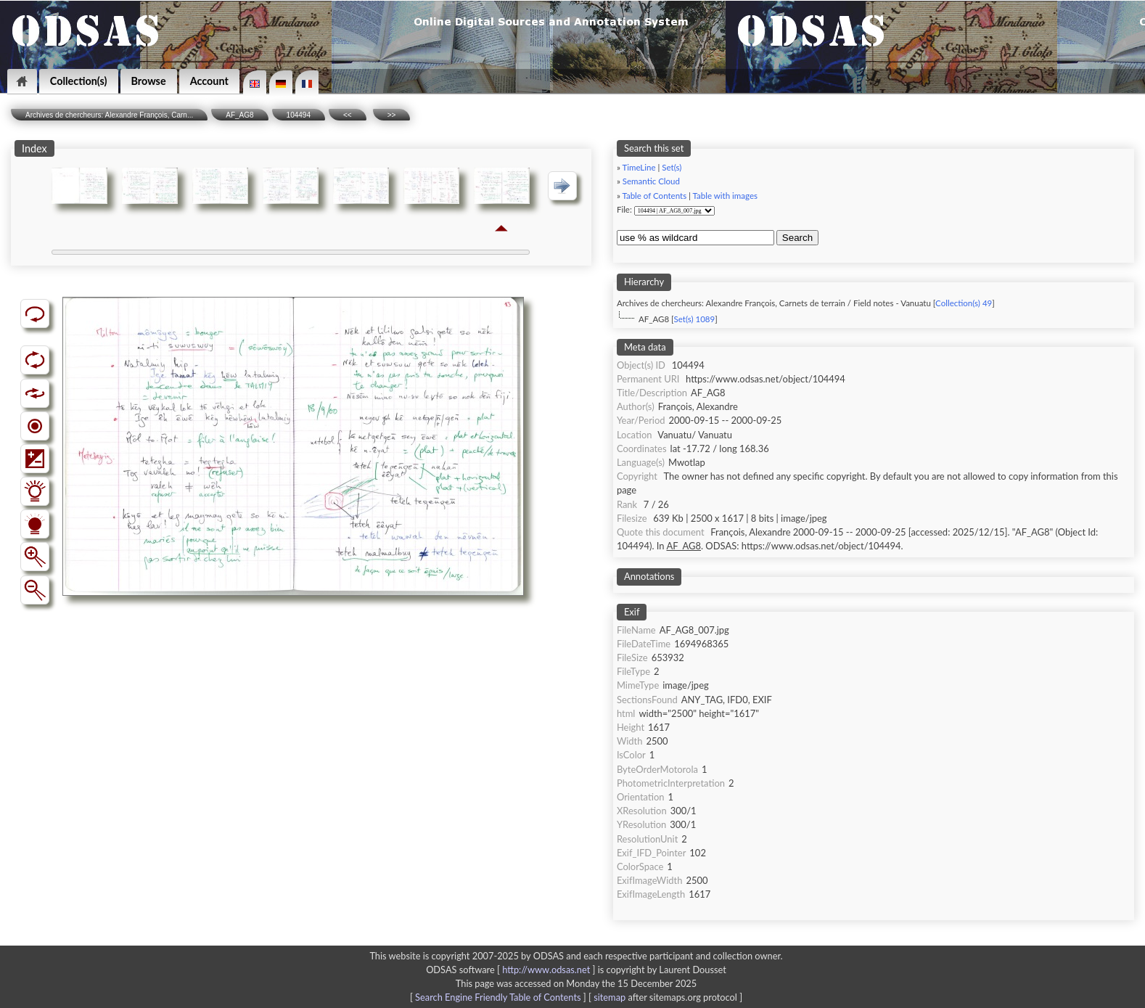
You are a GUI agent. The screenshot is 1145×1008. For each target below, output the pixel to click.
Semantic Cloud (651, 181)
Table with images (725, 195)
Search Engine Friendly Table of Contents (497, 997)
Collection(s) (78, 81)
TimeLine (638, 167)
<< (347, 115)
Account (209, 81)
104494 (299, 115)
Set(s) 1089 (694, 319)
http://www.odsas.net (546, 969)
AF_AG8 (239, 115)
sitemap (609, 997)
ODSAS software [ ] (512, 969)
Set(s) (671, 167)
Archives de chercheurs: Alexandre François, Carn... (109, 115)
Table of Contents (654, 195)
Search (797, 237)
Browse (148, 81)
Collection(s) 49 (963, 303)
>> (391, 115)
